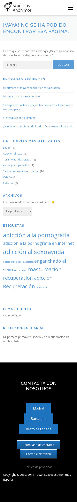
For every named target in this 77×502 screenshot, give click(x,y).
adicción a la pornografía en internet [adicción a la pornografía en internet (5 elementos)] (38, 243)
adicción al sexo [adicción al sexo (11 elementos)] (25, 252)
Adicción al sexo (12, 153)
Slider (6, 147)
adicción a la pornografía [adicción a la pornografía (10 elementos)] (36, 235)
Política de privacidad (39, 467)
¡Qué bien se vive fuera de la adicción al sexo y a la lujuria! (37, 126)
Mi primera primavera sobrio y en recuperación (31, 88)
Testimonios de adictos (17, 159)
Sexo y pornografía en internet (21, 171)
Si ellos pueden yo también (19, 118)
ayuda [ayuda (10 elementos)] (56, 252)
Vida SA (7, 177)
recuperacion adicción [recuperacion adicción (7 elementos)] (28, 278)
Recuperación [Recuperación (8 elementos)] (19, 286)
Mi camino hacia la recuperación (22, 96)
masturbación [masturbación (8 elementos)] (44, 269)
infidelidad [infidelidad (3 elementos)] (21, 270)
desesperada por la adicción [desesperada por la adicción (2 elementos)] (18, 261)
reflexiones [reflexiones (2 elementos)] (42, 287)
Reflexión (8, 183)
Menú (70, 7)
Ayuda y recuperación (16, 165)
